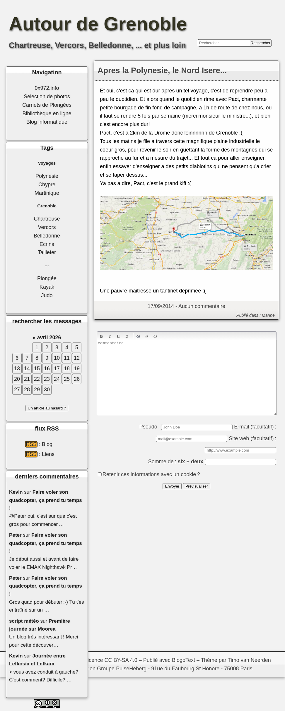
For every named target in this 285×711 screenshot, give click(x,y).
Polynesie (46, 176)
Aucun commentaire (201, 306)
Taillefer (47, 252)
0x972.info (47, 88)
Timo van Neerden (249, 660)
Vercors (47, 227)
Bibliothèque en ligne (46, 113)
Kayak (47, 287)
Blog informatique (46, 122)
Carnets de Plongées (46, 105)
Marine (268, 315)
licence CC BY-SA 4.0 (111, 660)
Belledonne (47, 236)
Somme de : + (212, 461)
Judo (46, 295)
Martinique (47, 193)
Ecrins (47, 244)
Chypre (46, 184)
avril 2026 (49, 337)
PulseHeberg (131, 669)
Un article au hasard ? (47, 408)
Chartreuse (47, 219)
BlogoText (183, 660)
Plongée (47, 278)
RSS (31, 444)
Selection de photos (47, 96)
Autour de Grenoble (98, 24)
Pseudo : (186, 427)
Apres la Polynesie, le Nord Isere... (162, 70)
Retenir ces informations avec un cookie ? (151, 474)
